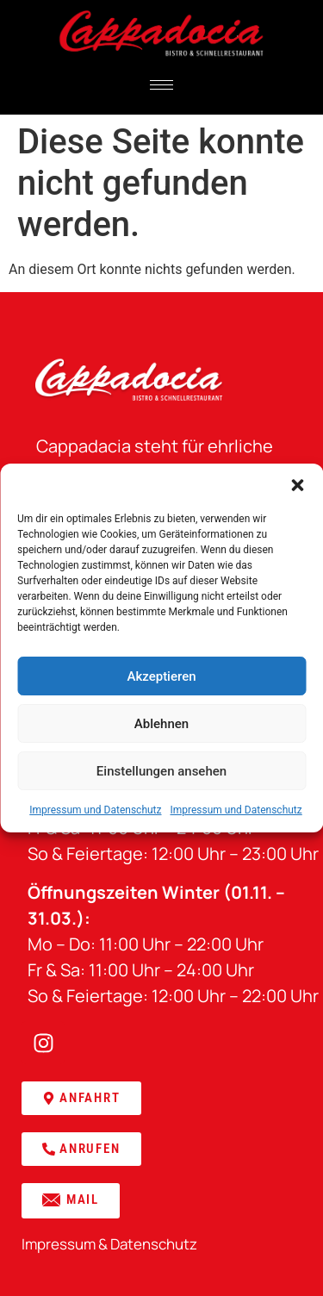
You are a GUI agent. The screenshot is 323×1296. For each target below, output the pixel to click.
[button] (297, 485)
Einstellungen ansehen (161, 771)
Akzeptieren (161, 676)
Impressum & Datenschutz (109, 1244)
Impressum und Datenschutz (95, 810)
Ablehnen (161, 724)
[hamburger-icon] (161, 84)
